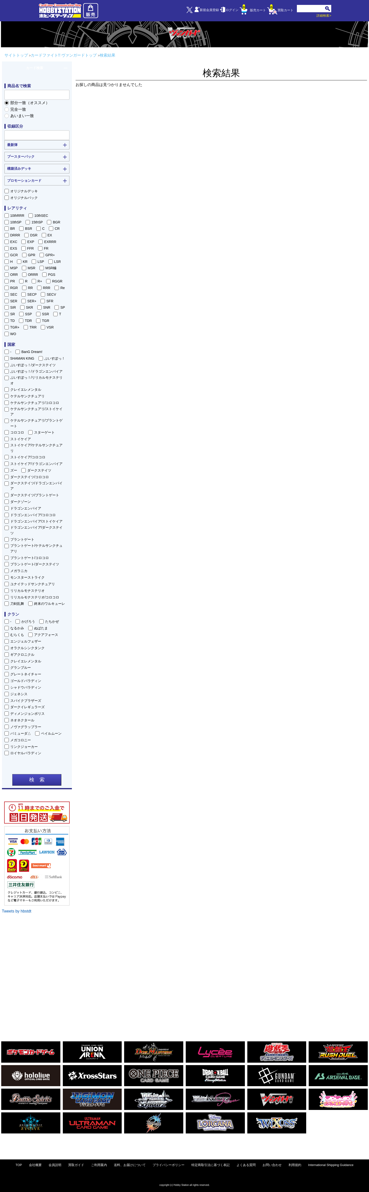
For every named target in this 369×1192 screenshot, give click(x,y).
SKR (29, 307)
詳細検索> (323, 15)
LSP (41, 262)
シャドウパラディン (25, 687)
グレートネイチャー (25, 674)
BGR (56, 222)
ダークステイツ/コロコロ (29, 477)
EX (50, 235)
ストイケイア (20, 439)
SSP (28, 314)
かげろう (28, 621)
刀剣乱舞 (17, 604)
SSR (45, 314)
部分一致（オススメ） (30, 103)
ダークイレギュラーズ (27, 707)
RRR (46, 288)
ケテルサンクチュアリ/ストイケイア (36, 411)
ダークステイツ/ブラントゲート (34, 495)
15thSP (37, 222)
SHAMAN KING (22, 358)
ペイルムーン (51, 733)
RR (30, 288)
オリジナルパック (24, 198)
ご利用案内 (99, 1165)
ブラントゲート (22, 539)
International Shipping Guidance (331, 1165)
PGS (51, 275)
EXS (13, 248)
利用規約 (295, 1165)
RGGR (57, 281)
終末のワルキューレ (49, 604)
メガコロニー (20, 740)
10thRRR (17, 216)
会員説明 (55, 1165)
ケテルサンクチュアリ (27, 396)
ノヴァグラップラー (25, 727)
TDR (28, 321)
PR (12, 281)
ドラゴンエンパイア (25, 508)
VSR (50, 327)
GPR (31, 255)
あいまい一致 (22, 116)
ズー (13, 470)
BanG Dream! (31, 352)
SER (13, 301)
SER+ (31, 301)
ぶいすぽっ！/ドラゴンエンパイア (36, 371)
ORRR (33, 275)
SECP (32, 294)
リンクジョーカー (24, 747)
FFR (30, 248)
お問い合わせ (272, 1165)
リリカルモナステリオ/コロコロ (34, 597)
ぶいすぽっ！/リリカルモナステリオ (36, 380)
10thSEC (41, 216)
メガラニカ (18, 571)
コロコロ (17, 432)
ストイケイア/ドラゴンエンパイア (36, 464)
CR (57, 229)
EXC (13, 242)
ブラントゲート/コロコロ (29, 558)
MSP (14, 268)
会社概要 (35, 1165)
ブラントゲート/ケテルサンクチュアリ (36, 548)
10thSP (16, 222)
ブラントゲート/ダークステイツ (34, 564)
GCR (14, 255)
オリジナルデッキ (24, 191)
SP (62, 307)
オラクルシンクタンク (27, 648)
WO (13, 334)
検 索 (37, 780)
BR (12, 229)
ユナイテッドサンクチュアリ (32, 584)
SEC (13, 294)
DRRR (15, 235)
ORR (14, 275)
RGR (14, 288)
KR (25, 262)
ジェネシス (18, 694)
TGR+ (15, 327)
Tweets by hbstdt (16, 911)
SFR (49, 301)
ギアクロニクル (22, 655)
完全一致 (18, 109)
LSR (57, 262)
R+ (40, 281)
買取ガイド (76, 1165)
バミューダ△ (20, 733)
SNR (47, 307)
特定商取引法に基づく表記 (210, 1165)
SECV (51, 294)
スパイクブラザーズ (25, 701)
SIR (13, 307)
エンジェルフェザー (25, 641)
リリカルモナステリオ (27, 591)
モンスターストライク (27, 577)
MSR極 (50, 268)
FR (46, 248)
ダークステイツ (39, 470)
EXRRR (50, 242)
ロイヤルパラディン (25, 753)
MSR (31, 268)
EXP (30, 242)
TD (12, 321)
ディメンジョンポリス (27, 714)
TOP (18, 1165)
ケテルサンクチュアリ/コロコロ (34, 403)
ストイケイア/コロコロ (28, 457)
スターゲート (44, 432)
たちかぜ (52, 621)
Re (62, 288)
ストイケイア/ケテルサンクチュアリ (36, 447)
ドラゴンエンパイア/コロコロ (33, 515)
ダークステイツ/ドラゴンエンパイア (36, 485)
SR (12, 314)
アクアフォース (46, 635)
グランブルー (20, 667)
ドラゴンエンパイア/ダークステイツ (36, 530)
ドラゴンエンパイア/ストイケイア (36, 521)
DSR (34, 235)
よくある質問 (246, 1165)
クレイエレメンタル (25, 389)
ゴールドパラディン (25, 681)
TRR (33, 327)
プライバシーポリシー (168, 1165)
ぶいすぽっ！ (54, 358)
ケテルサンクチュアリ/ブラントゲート (36, 423)
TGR (45, 321)
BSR (28, 229)
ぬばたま (41, 628)
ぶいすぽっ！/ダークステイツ (33, 365)
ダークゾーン (20, 502)
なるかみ (17, 628)
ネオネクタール (22, 720)
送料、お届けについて (130, 1165)
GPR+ (50, 255)
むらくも (17, 635)
